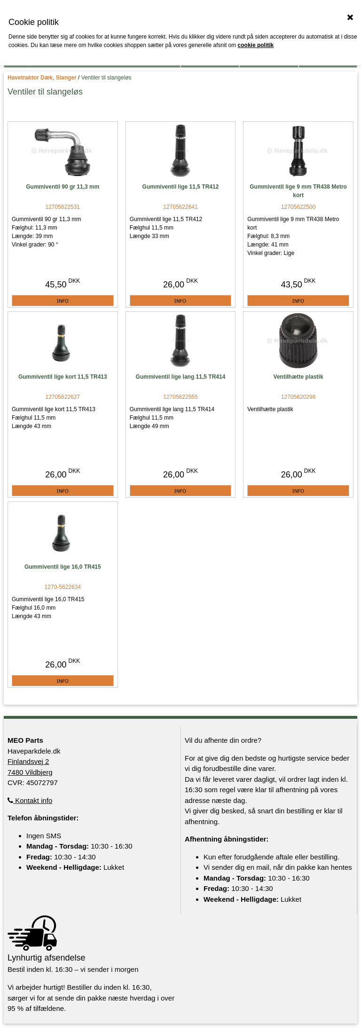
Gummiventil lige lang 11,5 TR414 (181, 376)
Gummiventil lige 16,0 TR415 (62, 567)
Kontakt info (30, 800)
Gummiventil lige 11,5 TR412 (180, 186)
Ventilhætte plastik (298, 376)
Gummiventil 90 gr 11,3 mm (62, 186)
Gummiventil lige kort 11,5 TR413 (62, 376)
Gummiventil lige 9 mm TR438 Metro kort (298, 191)
